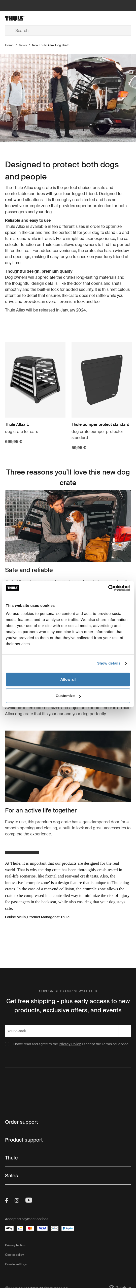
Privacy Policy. (70, 1044)
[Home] (26, 18)
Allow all (68, 679)
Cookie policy (14, 1255)
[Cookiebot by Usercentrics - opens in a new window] (108, 588)
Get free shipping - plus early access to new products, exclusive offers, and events (68, 1005)
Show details (109, 663)
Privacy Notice (15, 1245)
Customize (68, 696)
